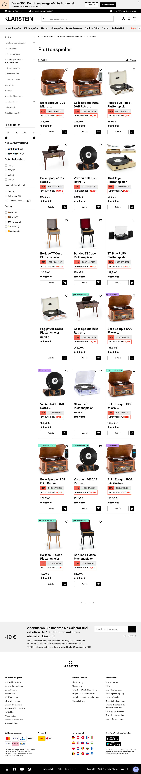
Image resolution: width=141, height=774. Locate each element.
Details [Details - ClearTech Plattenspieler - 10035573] (84, 433)
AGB (60, 769)
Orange (13, 231)
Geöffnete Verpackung (19, 201)
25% (11, 165)
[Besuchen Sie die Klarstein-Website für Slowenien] (87, 753)
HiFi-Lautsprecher (13, 54)
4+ (16, 154)
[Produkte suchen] (78, 19)
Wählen (130, 60)
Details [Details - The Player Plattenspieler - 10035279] (118, 207)
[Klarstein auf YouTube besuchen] (22, 769)
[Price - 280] (28, 132)
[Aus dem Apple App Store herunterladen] (112, 738)
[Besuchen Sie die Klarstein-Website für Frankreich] (87, 737)
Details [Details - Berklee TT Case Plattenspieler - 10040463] (84, 282)
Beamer (8, 90)
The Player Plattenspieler (117, 180)
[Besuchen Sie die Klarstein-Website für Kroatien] (78, 748)
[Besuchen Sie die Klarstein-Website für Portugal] (82, 753)
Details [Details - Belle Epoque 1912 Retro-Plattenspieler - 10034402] (51, 207)
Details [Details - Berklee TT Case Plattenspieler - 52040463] (84, 584)
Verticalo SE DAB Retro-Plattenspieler (85, 180)
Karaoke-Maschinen (14, 96)
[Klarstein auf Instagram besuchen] (7, 769)
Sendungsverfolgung (115, 693)
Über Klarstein (112, 682)
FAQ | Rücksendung (114, 690)
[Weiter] (139, 28)
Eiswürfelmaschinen (13, 705)
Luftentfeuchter (11, 690)
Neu (11, 191)
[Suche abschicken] (44, 18)
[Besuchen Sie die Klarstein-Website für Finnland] (92, 748)
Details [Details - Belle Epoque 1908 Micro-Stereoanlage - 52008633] (118, 433)
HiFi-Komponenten (13, 79)
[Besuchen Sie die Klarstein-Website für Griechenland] (92, 754)
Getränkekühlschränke (15, 708)
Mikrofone (9, 85)
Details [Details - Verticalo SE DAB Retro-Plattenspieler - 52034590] (84, 508)
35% (11, 175)
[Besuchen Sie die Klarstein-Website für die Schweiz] (82, 737)
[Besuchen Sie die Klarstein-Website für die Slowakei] (82, 742)
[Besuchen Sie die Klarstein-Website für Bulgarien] (87, 748)
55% (11, 179)
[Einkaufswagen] (134, 19)
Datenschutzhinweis (130, 636)
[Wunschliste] (129, 19)
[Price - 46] (12, 132)
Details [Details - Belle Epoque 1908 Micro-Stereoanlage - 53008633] (118, 358)
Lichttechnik (10, 107)
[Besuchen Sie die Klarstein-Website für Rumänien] (82, 748)
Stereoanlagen (13, 68)
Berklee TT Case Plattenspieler (51, 255)
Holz (12, 212)
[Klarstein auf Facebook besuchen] (14, 769)
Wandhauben (10, 716)
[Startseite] (41, 36)
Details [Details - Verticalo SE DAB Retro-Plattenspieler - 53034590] (51, 433)
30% (11, 170)
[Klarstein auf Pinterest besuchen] (29, 769)
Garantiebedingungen (115, 701)
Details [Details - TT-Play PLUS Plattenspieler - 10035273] (118, 282)
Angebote (135, 28)
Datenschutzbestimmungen (122, 751)
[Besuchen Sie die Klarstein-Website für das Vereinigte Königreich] (78, 742)
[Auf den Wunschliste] (66, 69)
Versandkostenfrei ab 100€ (42, 11)
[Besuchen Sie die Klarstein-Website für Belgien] (73, 753)
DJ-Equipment (11, 102)
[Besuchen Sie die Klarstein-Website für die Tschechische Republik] (87, 742)
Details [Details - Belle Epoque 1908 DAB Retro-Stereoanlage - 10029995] (84, 132)
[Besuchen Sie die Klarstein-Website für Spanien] (73, 742)
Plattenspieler (13, 74)
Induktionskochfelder (14, 720)
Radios (8, 37)
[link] (53, 82)
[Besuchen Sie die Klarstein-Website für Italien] (92, 737)
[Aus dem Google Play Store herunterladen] (114, 744)
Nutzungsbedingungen (113, 753)
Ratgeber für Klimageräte (83, 693)
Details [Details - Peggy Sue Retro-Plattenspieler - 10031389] (51, 358)
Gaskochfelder (11, 723)
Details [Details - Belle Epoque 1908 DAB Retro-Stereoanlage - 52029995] (51, 508)
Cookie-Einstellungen (115, 719)
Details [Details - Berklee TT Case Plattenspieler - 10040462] (51, 282)
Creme (13, 226)
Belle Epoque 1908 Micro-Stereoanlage (52, 104)
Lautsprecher (11, 48)
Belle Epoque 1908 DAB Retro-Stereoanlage (86, 104)
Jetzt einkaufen (108, 5)
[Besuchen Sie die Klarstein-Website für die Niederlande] (78, 753)
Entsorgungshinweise (115, 711)
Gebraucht (14, 196)
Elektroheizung (78, 701)
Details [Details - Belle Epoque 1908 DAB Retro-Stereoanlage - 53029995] (118, 508)
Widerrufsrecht (112, 697)
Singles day (77, 686)
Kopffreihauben (11, 697)
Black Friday (77, 682)
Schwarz (14, 222)
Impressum (70, 769)
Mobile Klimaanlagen (14, 686)
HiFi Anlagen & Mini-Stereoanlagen (14, 61)
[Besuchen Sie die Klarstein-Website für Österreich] (78, 737)
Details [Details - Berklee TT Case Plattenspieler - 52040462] (51, 584)
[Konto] (123, 19)
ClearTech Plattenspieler (83, 406)
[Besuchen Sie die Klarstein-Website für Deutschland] (73, 737)
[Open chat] (136, 769)
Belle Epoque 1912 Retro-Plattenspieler (52, 180)
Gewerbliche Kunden (115, 715)
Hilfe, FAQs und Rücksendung (125, 11)
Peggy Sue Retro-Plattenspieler (119, 104)
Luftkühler (9, 712)
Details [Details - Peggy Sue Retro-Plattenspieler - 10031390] (118, 132)
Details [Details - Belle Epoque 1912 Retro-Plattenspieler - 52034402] (84, 358)
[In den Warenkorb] (64, 132)
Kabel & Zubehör (12, 113)
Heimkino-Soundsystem (15, 43)
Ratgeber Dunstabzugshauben (85, 697)
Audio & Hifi (48, 36)
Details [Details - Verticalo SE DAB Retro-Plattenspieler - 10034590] (84, 207)
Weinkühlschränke (13, 682)
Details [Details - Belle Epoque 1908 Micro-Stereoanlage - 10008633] (51, 132)
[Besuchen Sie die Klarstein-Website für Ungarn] (92, 742)
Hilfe (108, 686)
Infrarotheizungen (12, 701)
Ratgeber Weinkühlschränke (84, 690)
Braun (13, 217)
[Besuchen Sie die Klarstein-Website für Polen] (73, 748)
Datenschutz (48, 769)
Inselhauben (10, 693)
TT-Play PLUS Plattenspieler (117, 255)
